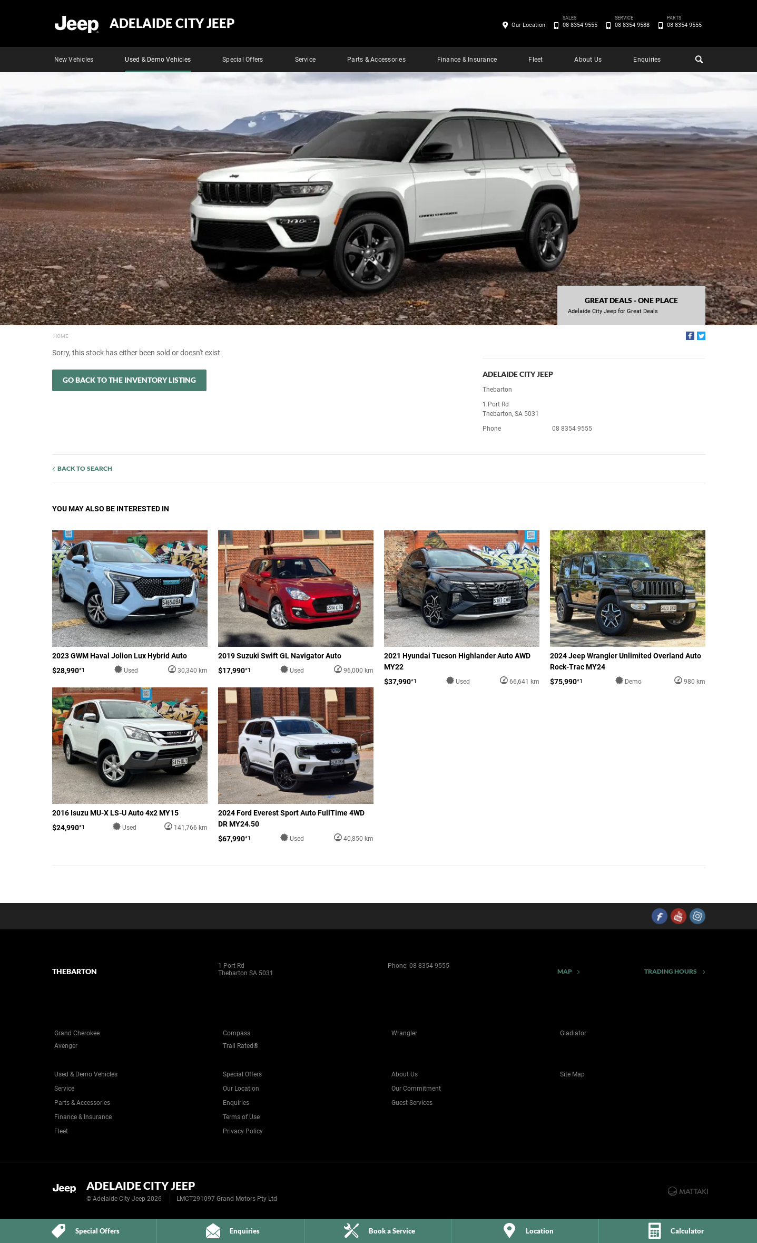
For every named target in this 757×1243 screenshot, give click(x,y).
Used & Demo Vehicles (158, 59)
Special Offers (242, 59)
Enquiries (647, 59)
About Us (588, 59)
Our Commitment (416, 1088)
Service (305, 59)
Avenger (65, 1046)
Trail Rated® (240, 1046)
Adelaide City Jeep (172, 23)
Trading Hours (670, 971)
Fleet (535, 59)
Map (564, 971)
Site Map (572, 1074)
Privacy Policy (243, 1131)
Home (60, 336)
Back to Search (84, 468)
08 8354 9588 (630, 25)
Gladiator (573, 1033)
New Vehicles (74, 59)
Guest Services (411, 1102)
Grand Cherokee (77, 1033)
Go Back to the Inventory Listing (129, 379)
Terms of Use (241, 1117)
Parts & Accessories (376, 59)
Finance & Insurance (467, 59)
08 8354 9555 (578, 25)
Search (698, 58)
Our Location (528, 25)
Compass (236, 1033)
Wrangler (404, 1033)
